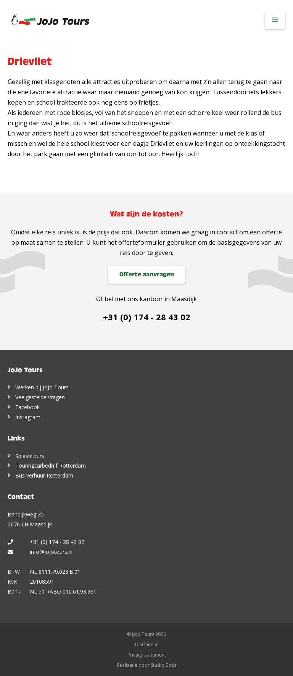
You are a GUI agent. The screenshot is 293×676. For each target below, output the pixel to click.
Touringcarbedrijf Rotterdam (50, 465)
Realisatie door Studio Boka (147, 665)
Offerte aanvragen (146, 274)
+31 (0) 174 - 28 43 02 (146, 317)
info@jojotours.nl (51, 551)
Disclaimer (146, 644)
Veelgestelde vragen (40, 397)
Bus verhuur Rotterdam (44, 475)
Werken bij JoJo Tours (42, 387)
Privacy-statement (146, 655)
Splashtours (29, 456)
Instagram (27, 417)
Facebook (27, 407)
